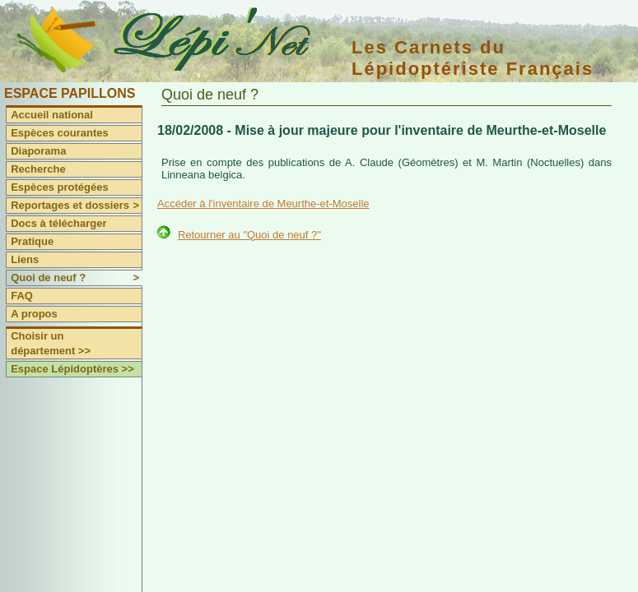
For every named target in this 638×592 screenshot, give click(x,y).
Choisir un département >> (51, 343)
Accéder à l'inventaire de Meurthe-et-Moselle (263, 203)
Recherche (38, 169)
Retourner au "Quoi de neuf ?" (249, 235)
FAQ (22, 295)
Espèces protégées (60, 187)
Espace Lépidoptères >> (72, 369)
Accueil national (52, 115)
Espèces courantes (60, 133)
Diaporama (38, 151)
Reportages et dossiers (76, 205)
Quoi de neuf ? (76, 278)
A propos (34, 314)
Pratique (32, 241)
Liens (25, 259)
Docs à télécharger (58, 223)
